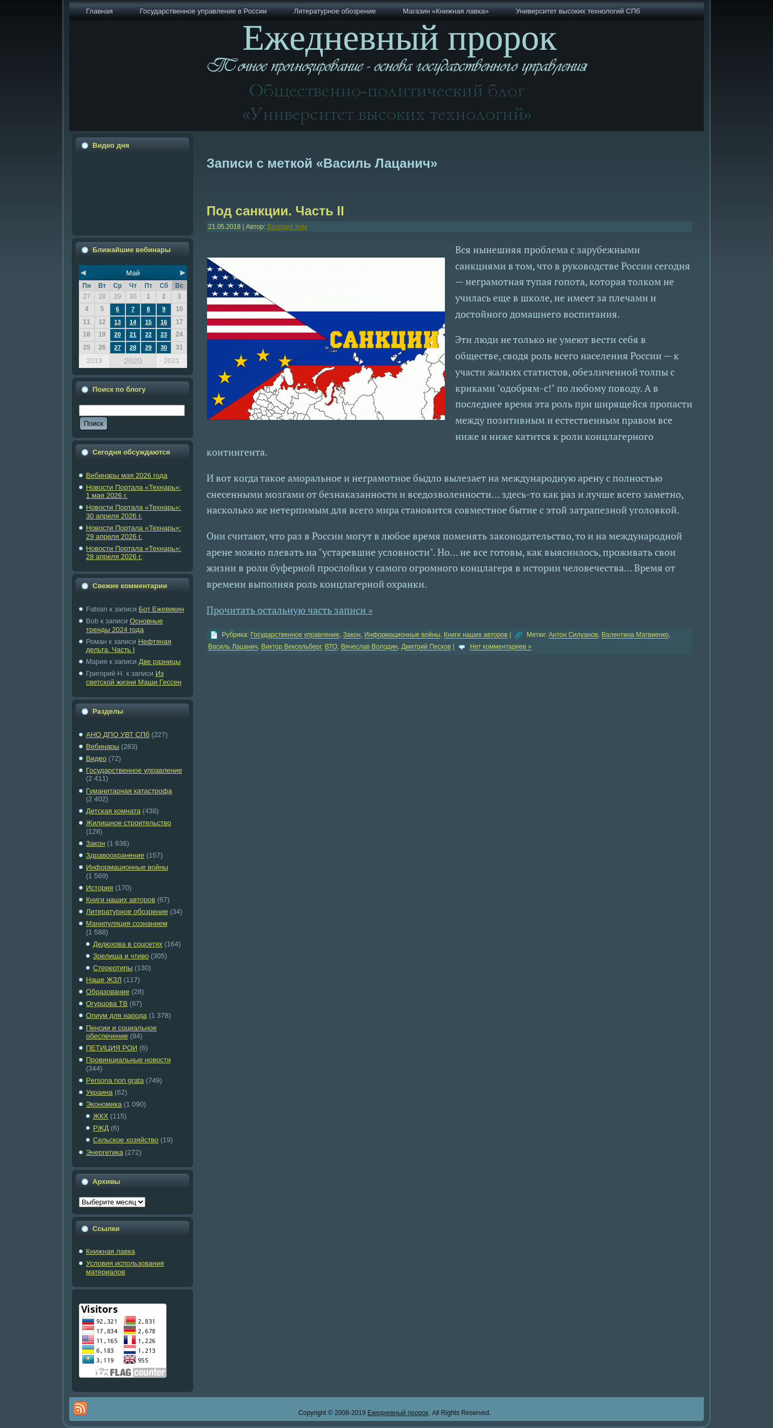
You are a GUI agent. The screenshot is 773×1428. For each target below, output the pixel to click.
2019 (94, 361)
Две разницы (159, 661)
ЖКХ (100, 1116)
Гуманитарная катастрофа (129, 791)
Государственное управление (134, 770)
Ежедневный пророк (398, 1413)
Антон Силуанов (573, 635)
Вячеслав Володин (369, 647)
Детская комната (113, 811)
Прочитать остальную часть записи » (289, 609)
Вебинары (102, 746)
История (99, 888)
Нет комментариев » (500, 647)
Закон (95, 843)
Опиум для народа (116, 1015)
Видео (96, 758)
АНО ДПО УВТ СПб (117, 735)
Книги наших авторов (120, 900)
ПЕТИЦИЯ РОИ (111, 1048)
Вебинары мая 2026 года (127, 475)
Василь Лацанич (233, 647)
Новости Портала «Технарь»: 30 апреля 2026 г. (133, 511)
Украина (99, 1092)
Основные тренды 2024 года (124, 625)
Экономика (104, 1104)
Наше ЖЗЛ (104, 980)
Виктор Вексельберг (291, 647)
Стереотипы (112, 968)
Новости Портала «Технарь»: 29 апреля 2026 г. (133, 532)
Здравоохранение (115, 855)
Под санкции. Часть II (275, 210)
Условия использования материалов (125, 1267)
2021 (171, 361)
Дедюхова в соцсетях (128, 944)
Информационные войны (127, 867)
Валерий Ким (287, 227)
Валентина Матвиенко (635, 635)
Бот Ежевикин (161, 609)
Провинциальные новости (128, 1060)
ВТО (331, 647)
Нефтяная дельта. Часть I (128, 645)
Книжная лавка (110, 1251)
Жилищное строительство (128, 823)
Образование (108, 992)
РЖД (101, 1128)
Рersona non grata (115, 1080)
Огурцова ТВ (107, 1003)
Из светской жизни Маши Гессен (134, 677)
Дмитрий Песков (426, 647)
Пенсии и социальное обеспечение (121, 1032)
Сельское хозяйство (125, 1140)
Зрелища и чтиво (121, 956)
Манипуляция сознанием (127, 923)
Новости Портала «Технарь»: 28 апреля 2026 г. (133, 552)
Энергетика (104, 1152)
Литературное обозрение (127, 911)
